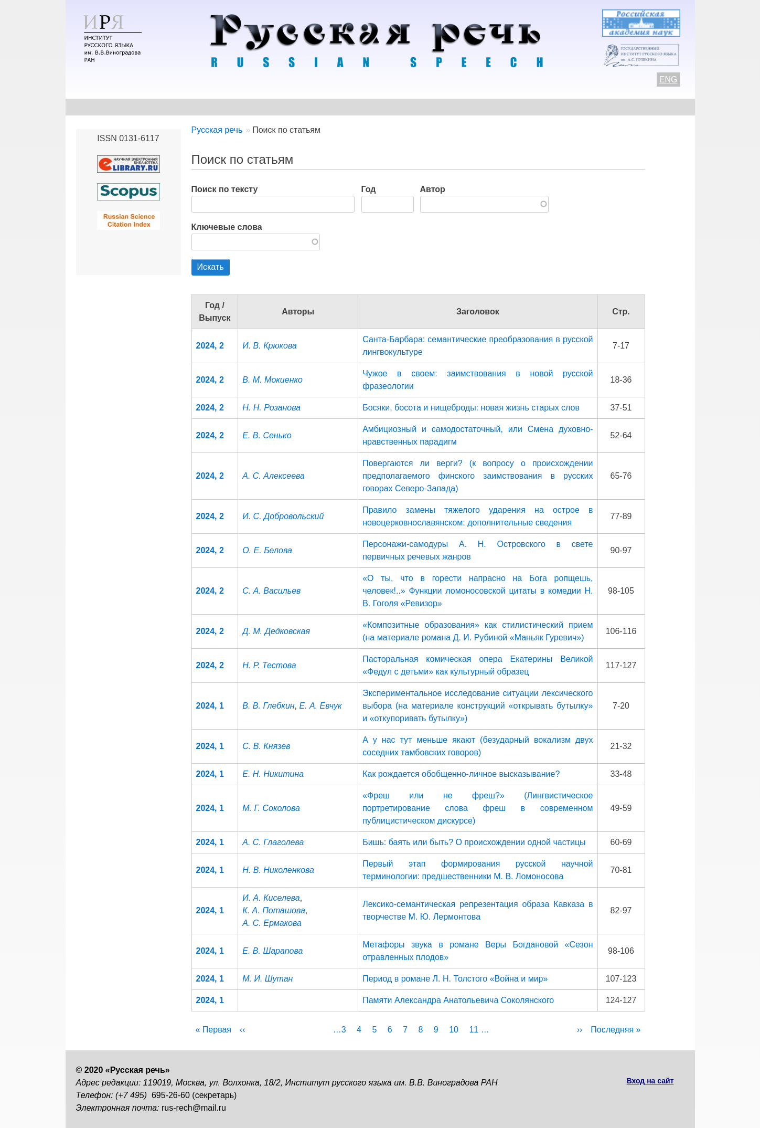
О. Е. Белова (267, 550)
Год (368, 189)
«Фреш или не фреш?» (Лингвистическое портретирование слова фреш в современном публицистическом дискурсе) (477, 808)
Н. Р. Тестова (269, 665)
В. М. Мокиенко (272, 379)
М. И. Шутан (267, 978)
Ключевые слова (226, 227)
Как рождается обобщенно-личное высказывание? (461, 773)
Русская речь (217, 129)
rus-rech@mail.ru (194, 1107)
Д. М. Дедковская (276, 631)
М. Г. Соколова (271, 808)
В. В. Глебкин (268, 705)
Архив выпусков (374, 106)
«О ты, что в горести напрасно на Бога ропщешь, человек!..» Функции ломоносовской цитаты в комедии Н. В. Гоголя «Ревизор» (477, 591)
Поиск (624, 106)
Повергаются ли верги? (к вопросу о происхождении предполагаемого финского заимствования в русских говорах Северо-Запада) (477, 476)
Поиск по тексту (224, 189)
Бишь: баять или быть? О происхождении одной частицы (473, 842)
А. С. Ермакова (272, 923)
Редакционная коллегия (480, 106)
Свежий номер (289, 106)
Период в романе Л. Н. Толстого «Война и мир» (455, 978)
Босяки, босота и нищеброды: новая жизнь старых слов (471, 407)
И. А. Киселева (270, 897)
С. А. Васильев (271, 590)
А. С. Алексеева (273, 475)
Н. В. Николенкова (278, 870)
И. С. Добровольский (283, 516)
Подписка (571, 106)
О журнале (98, 106)
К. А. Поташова (273, 910)
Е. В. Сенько (266, 435)
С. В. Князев (266, 746)
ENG (668, 79)
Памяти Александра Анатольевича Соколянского (458, 1000)
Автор (432, 189)
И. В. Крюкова (269, 345)
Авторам (219, 106)
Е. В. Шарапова (272, 950)
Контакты (160, 106)
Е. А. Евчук (320, 705)
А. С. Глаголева (273, 842)
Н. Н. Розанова (271, 407)
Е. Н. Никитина (273, 773)
